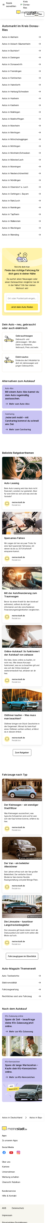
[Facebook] (4, 1152)
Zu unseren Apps (10, 1140)
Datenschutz (18, 1208)
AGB (4, 1208)
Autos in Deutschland (12, 1117)
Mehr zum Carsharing (18, 429)
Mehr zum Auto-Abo (17, 403)
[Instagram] (18, 1152)
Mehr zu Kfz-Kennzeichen (20, 1077)
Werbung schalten (10, 1177)
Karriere (5, 1166)
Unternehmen (8, 1172)
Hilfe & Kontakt (9, 1195)
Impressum (7, 1215)
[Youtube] (11, 1152)
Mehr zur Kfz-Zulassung (19, 1031)
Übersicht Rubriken (11, 1182)
